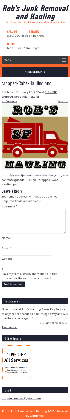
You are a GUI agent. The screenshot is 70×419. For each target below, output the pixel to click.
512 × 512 (51, 92)
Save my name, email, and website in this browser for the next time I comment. (29, 280)
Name (7, 242)
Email (7, 253)
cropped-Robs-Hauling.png (20, 96)
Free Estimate (35, 72)
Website (7, 263)
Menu (7, 60)
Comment (9, 206)
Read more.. (9, 332)
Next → (63, 101)
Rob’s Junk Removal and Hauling (35, 12)
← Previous (9, 101)
